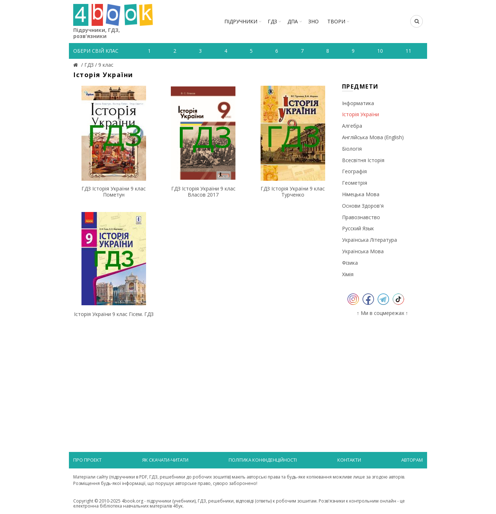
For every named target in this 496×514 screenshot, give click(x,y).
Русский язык (358, 228)
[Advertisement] (203, 378)
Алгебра (352, 125)
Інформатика (358, 103)
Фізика (350, 262)
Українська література (369, 239)
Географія (354, 171)
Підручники (240, 21)
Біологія (352, 148)
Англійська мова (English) (373, 137)
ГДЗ (272, 21)
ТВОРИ (336, 21)
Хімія (348, 274)
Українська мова (363, 251)
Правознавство (361, 217)
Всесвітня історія (363, 160)
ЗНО (313, 21)
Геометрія (354, 182)
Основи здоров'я (363, 205)
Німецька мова (360, 194)
